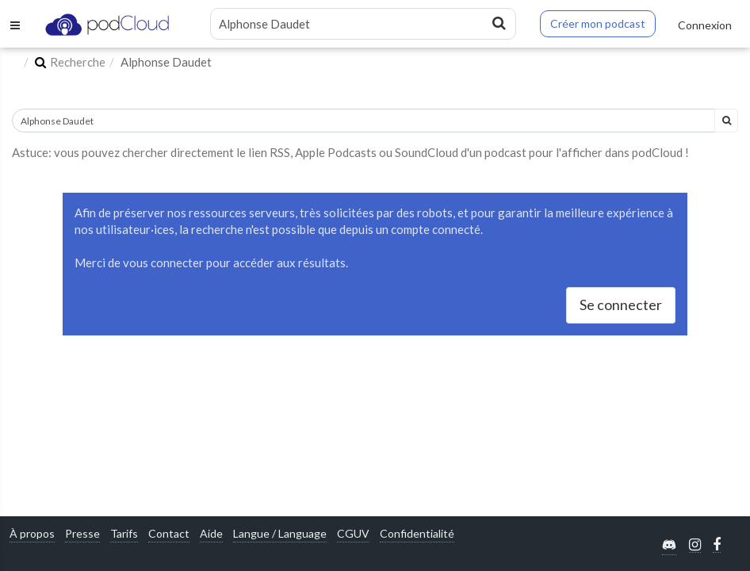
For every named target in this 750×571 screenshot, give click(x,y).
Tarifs (124, 533)
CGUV (353, 533)
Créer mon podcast (597, 23)
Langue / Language (280, 533)
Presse (82, 533)
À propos (32, 533)
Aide (211, 533)
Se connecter (621, 304)
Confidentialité (417, 533)
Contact (168, 533)
